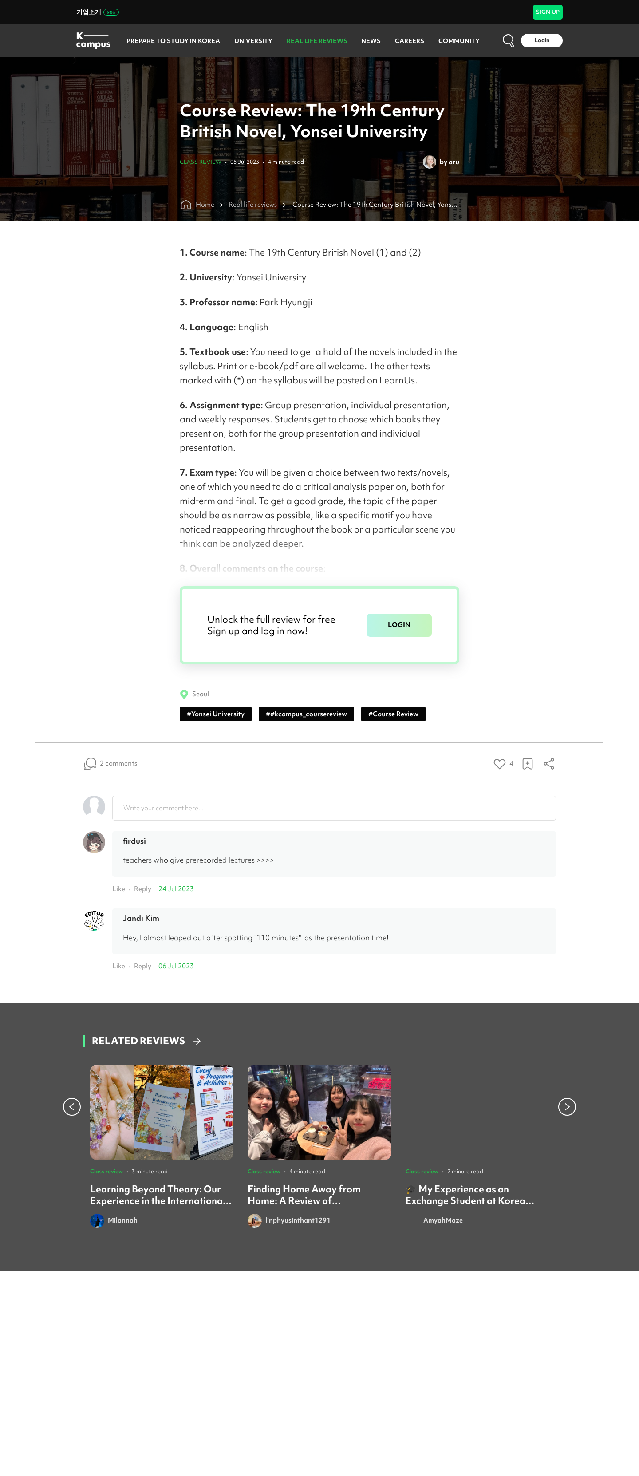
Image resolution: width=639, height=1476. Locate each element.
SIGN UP (548, 12)
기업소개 (97, 12)
